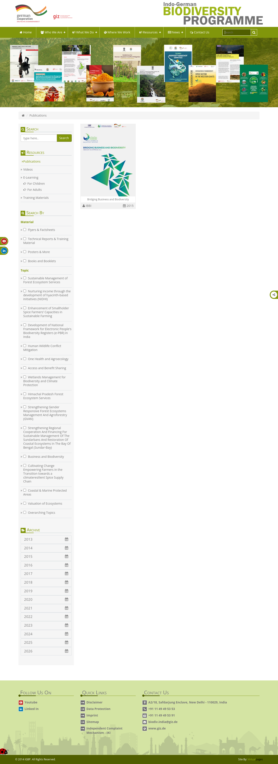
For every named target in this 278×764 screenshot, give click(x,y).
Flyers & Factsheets (39, 230)
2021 (46, 608)
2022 (46, 616)
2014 (46, 548)
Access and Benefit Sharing (44, 368)
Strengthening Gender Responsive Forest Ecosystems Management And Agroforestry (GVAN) (45, 413)
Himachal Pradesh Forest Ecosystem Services (43, 396)
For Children (36, 184)
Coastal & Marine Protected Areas (45, 492)
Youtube (31, 702)
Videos (28, 169)
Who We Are (51, 32)
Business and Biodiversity (43, 457)
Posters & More (36, 252)
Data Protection (98, 709)
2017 (46, 573)
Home (26, 32)
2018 (46, 582)
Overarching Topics (39, 513)
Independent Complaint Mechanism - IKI (104, 730)
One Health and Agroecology (45, 359)
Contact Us (199, 32)
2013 (46, 539)
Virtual (255, 759)
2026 (46, 651)
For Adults (34, 190)
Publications (31, 161)
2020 (46, 599)
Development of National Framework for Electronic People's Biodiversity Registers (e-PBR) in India (47, 331)
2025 (46, 642)
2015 (46, 556)
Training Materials (36, 198)
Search (64, 138)
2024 (46, 634)
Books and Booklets (39, 261)
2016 (46, 565)
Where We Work (117, 32)
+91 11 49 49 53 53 (161, 709)
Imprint (92, 715)
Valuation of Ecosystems (42, 503)
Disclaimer (94, 702)
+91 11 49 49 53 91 (161, 715)
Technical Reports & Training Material (45, 241)
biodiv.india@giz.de (163, 722)
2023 (46, 625)
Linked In (32, 709)
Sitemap (92, 722)
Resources (148, 32)
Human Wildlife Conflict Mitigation (42, 348)
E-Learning (30, 177)
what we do (83, 32)
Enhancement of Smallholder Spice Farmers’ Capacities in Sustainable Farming (46, 312)
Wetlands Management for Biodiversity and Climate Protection (44, 381)
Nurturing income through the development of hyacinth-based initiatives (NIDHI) (47, 295)
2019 (46, 591)
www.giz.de (157, 728)
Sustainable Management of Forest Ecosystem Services (45, 280)
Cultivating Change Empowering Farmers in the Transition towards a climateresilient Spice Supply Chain (43, 473)
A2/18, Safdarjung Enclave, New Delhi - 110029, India (187, 702)
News (174, 32)
